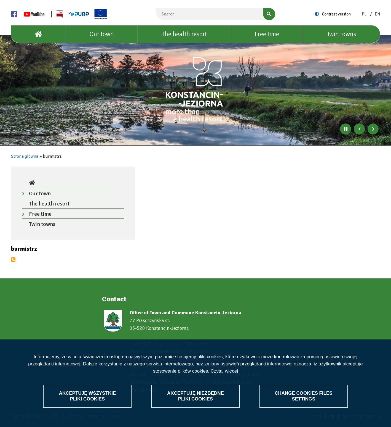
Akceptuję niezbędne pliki (195, 396)
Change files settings (304, 396)
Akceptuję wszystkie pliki (87, 396)
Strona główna (24, 156)
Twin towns (341, 34)
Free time (267, 34)
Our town (102, 34)
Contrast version (336, 14)
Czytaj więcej (224, 371)
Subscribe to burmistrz (13, 259)
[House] (38, 34)
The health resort (184, 34)
